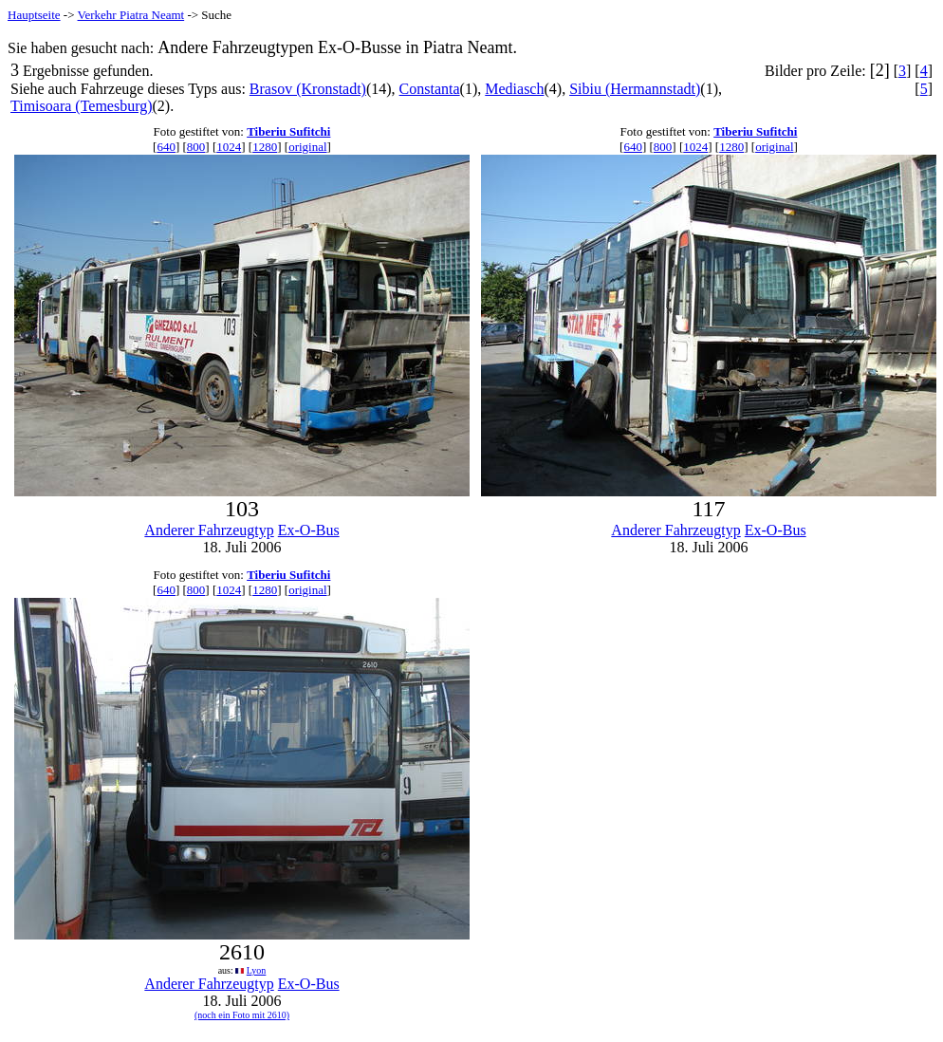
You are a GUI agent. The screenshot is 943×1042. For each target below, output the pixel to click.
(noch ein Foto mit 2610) (241, 1015)
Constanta (429, 89)
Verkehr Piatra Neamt (131, 15)
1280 (264, 147)
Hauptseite (34, 15)
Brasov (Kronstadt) (308, 89)
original (307, 147)
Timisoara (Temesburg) (81, 106)
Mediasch (514, 89)
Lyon (257, 970)
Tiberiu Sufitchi (288, 131)
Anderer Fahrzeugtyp (208, 530)
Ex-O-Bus (309, 530)
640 (166, 147)
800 (196, 147)
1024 (228, 147)
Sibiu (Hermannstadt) (634, 89)
